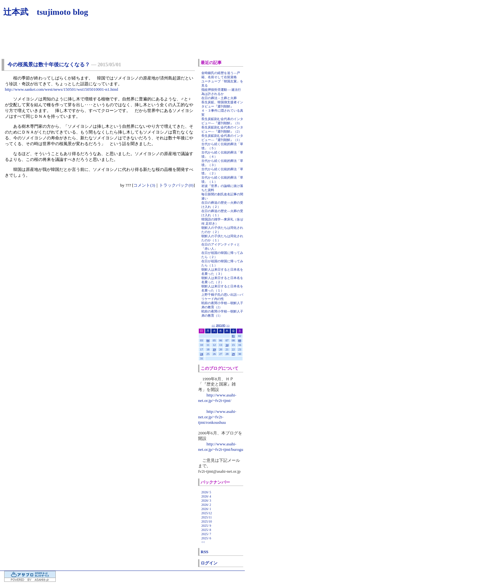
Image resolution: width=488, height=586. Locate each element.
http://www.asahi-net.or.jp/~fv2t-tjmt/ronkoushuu (217, 417)
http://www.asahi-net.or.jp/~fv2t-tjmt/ (217, 398)
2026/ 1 (206, 509)
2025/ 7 (206, 534)
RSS (204, 551)
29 (233, 354)
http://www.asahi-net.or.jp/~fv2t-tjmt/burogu (220, 447)
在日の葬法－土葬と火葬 (219, 98)
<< (213, 325)
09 (239, 340)
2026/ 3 (206, 500)
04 (207, 340)
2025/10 (206, 521)
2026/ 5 (206, 492)
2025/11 (206, 517)
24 (201, 354)
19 (214, 349)
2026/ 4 (206, 496)
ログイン (209, 563)
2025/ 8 (206, 530)
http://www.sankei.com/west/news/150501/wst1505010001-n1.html (61, 89)
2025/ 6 (206, 538)
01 (233, 336)
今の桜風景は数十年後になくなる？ (48, 64)
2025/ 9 (206, 525)
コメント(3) (144, 185)
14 (226, 345)
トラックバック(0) (176, 185)
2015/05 (220, 325)
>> (228, 325)
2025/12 (206, 513)
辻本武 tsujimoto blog (45, 12)
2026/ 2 (206, 505)
